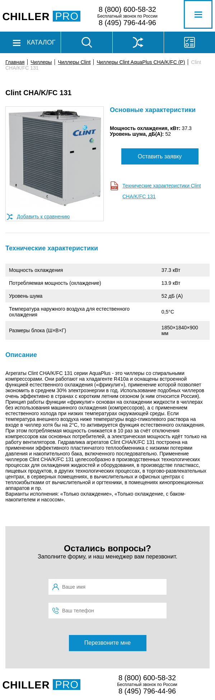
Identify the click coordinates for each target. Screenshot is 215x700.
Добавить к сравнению (43, 216)
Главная (14, 62)
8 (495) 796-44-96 (127, 23)
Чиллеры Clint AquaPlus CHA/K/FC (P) (141, 62)
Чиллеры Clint (74, 62)
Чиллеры (41, 62)
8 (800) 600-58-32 (127, 9)
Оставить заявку (160, 156)
